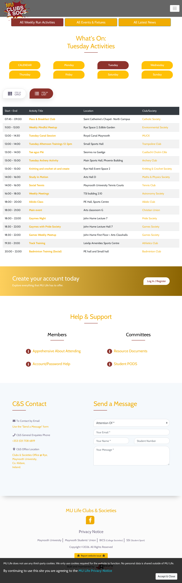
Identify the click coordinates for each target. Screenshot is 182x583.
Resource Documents (130, 351)
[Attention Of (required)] (132, 423)
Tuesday (113, 65)
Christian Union (151, 210)
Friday (68, 74)
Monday (69, 65)
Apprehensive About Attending (57, 351)
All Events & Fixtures (91, 22)
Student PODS (125, 364)
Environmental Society (155, 127)
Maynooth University (49, 540)
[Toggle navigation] (174, 8)
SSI (135, 540)
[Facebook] (91, 521)
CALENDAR (25, 65)
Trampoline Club (151, 143)
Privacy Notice (91, 531)
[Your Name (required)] (111, 441)
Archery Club (149, 160)
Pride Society (149, 218)
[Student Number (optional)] (152, 441)
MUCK (146, 135)
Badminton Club (151, 251)
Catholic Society (151, 119)
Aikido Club (148, 201)
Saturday (113, 74)
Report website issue (91, 555)
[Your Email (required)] (132, 432)
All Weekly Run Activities (37, 22)
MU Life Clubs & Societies (91, 510)
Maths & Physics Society (156, 177)
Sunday (157, 74)
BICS (111, 540)
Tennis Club (149, 185)
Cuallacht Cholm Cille (154, 152)
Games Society (150, 226)
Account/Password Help (51, 364)
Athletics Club (150, 243)
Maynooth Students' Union (80, 540)
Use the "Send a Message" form (30, 426)
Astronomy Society (153, 193)
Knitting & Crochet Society (157, 168)
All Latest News (145, 22)
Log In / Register (156, 281)
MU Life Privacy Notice (95, 571)
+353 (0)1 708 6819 (23, 440)
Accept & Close (166, 576)
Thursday (24, 74)
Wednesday (157, 65)
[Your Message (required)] (132, 455)
